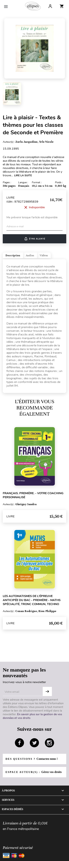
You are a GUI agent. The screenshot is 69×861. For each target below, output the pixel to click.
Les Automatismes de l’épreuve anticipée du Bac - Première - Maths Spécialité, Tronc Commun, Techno (32, 600)
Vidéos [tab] (44, 255)
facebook (19, 742)
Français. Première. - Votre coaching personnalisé (33, 495)
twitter (34, 742)
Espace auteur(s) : (34, 771)
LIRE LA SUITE (23, 175)
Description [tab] (13, 255)
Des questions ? (32, 758)
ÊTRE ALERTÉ (34, 239)
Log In (50, 6)
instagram (49, 742)
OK (47, 691)
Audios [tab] (30, 255)
